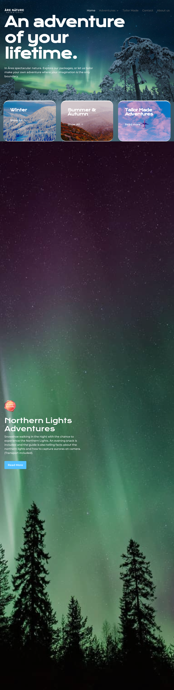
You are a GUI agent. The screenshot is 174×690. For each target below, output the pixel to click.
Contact (147, 9)
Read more (132, 124)
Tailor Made (130, 9)
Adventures (107, 9)
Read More (15, 465)
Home (91, 9)
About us (163, 9)
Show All (16, 120)
